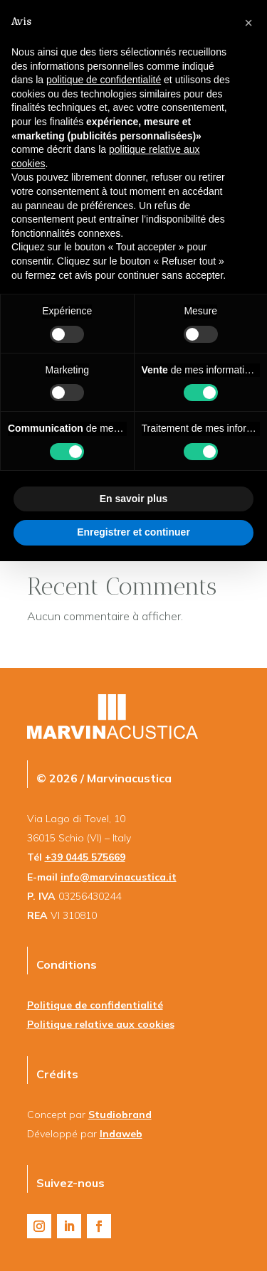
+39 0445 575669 (85, 857)
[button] (248, 22)
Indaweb (121, 1133)
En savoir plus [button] (134, 498)
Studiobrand (120, 1114)
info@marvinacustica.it (119, 877)
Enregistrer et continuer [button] (133, 532)
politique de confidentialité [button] (103, 79)
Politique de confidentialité (95, 1005)
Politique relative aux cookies (100, 1024)
